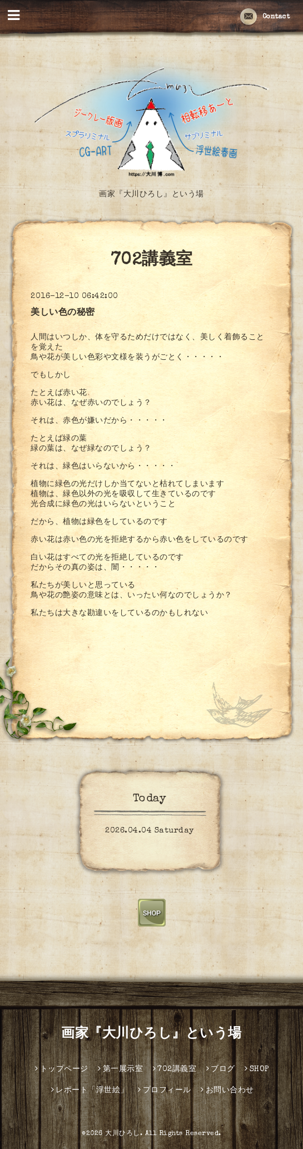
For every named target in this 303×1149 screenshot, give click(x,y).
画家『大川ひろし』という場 (151, 1034)
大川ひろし (122, 1134)
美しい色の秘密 (63, 313)
